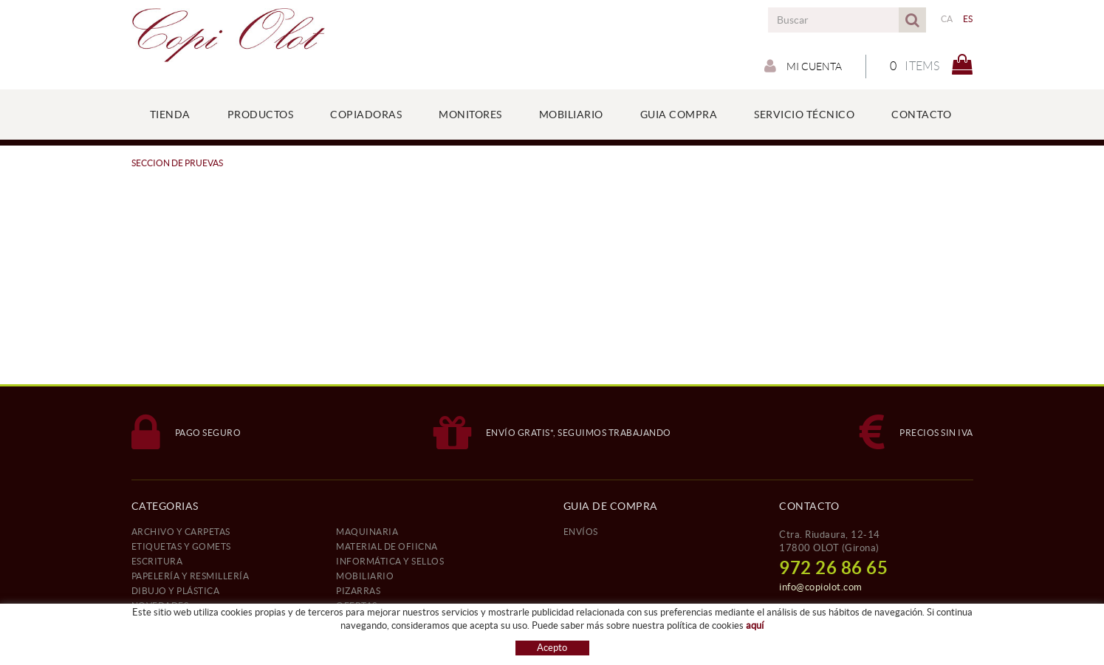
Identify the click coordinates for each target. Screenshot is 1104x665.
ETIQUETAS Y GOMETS (181, 546)
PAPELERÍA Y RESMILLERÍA (190, 576)
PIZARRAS (358, 591)
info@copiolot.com (821, 587)
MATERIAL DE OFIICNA (387, 546)
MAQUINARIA (367, 531)
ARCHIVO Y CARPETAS (180, 531)
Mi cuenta (803, 65)
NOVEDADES (160, 605)
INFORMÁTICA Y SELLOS (390, 561)
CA (947, 19)
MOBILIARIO (365, 576)
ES (968, 19)
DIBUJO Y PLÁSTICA (175, 591)
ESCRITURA (157, 561)
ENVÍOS (580, 531)
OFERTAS (356, 605)
